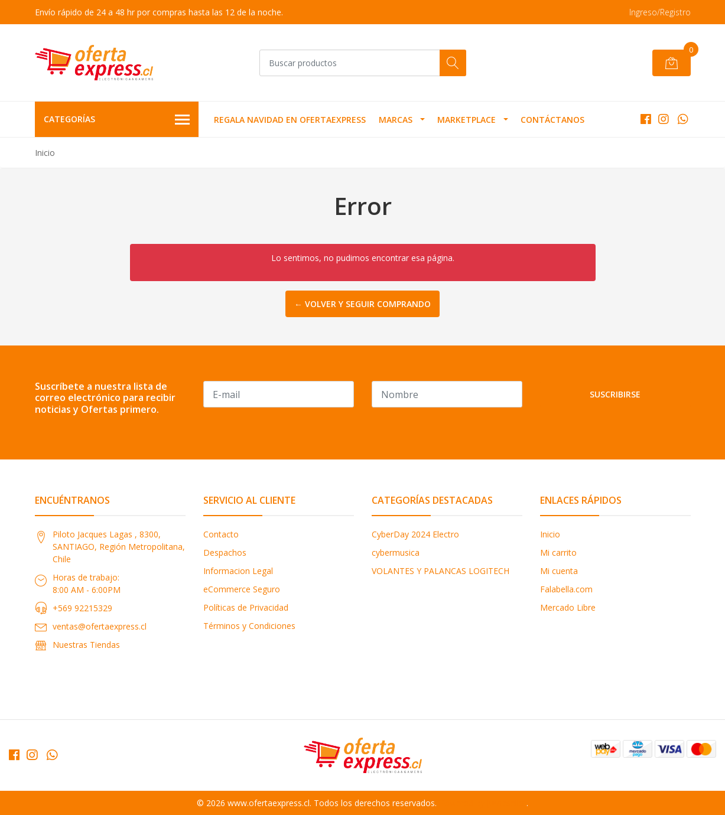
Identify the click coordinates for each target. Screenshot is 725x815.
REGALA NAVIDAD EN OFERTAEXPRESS (290, 119)
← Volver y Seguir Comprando (362, 303)
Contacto (221, 534)
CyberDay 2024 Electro (415, 534)
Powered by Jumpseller (482, 803)
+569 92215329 (82, 608)
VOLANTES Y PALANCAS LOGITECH (440, 570)
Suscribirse (615, 394)
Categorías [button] (117, 119)
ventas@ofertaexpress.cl (100, 626)
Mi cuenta (559, 570)
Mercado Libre (568, 607)
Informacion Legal (238, 570)
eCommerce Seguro (241, 589)
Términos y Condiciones (249, 625)
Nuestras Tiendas (86, 644)
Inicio (550, 534)
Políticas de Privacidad (245, 607)
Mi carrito (558, 552)
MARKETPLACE (466, 119)
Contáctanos (552, 119)
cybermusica (396, 552)
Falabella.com (566, 589)
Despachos (224, 552)
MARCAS (395, 119)
